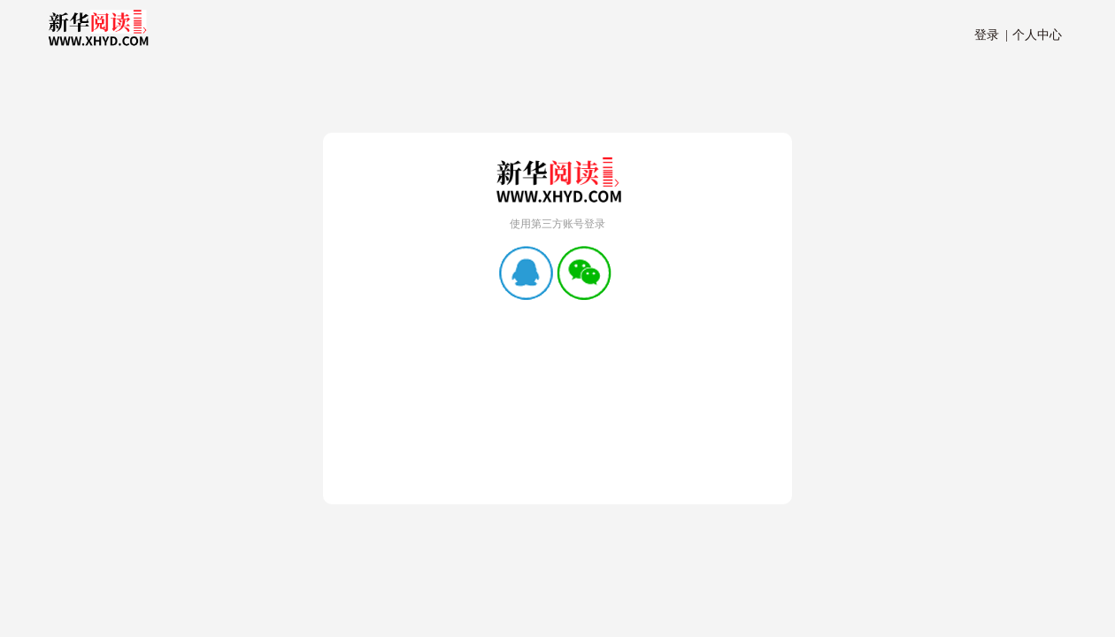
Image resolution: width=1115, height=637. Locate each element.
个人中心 (1034, 35)
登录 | (991, 35)
